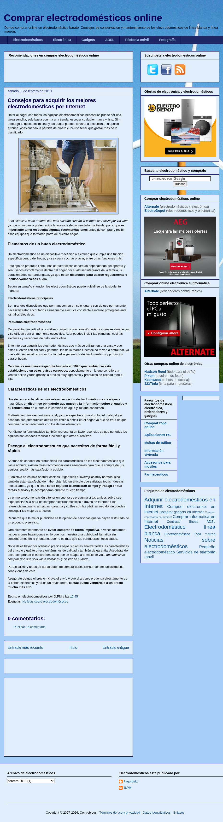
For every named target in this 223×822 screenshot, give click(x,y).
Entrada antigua (116, 647)
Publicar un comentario (30, 627)
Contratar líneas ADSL (191, 521)
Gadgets (88, 40)
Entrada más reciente (25, 647)
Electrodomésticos (28, 40)
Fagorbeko (130, 781)
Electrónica (62, 40)
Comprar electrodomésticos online (83, 17)
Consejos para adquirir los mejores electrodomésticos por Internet (52, 103)
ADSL (109, 40)
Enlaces (178, 812)
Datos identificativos (157, 812)
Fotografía (167, 40)
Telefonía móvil (137, 40)
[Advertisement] (68, 70)
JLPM (127, 787)
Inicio (73, 647)
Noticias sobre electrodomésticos (45, 601)
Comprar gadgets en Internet (181, 512)
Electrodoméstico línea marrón (189, 534)
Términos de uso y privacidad (119, 812)
